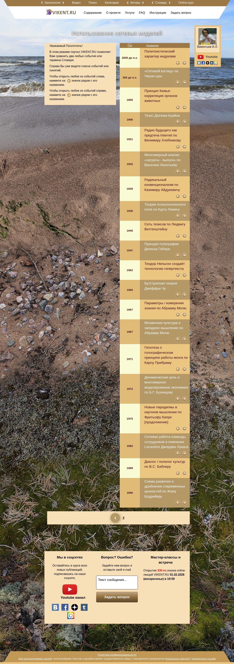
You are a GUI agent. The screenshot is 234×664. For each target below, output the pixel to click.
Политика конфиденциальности (117, 654)
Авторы (135, 2)
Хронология (52, 2)
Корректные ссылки (204, 658)
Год (130, 45)
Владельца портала (177, 658)
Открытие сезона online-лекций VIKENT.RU (164, 574)
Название (152, 45)
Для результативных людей (35, 658)
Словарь (161, 2)
